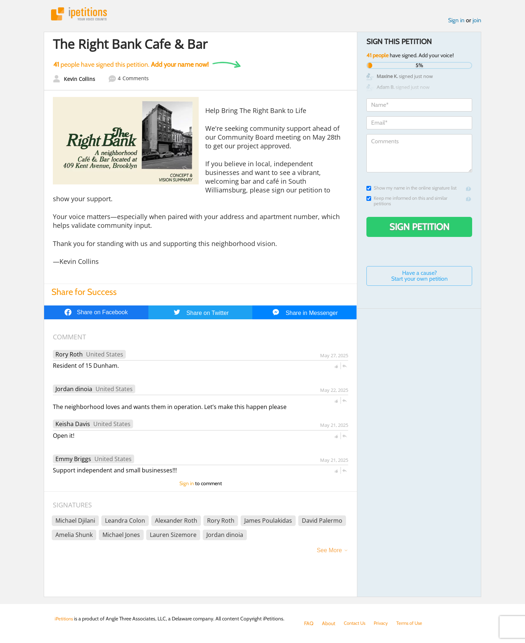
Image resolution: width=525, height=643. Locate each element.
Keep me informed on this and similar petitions (406, 201)
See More (329, 551)
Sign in (456, 21)
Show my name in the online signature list (411, 189)
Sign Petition (419, 227)
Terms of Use (414, 623)
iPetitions (81, 14)
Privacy (384, 623)
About (328, 623)
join (476, 21)
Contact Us (356, 623)
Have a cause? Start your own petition (419, 276)
